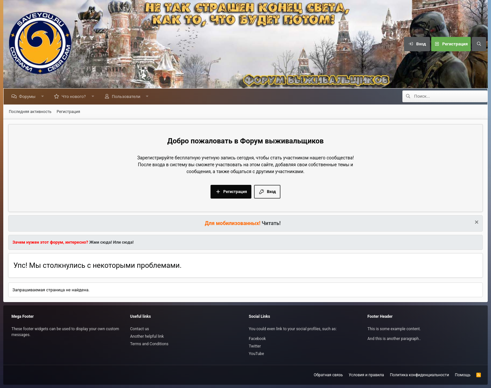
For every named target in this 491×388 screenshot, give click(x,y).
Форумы (28, 96)
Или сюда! (123, 242)
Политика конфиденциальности (419, 375)
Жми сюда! (100, 242)
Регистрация (68, 111)
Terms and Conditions (149, 344)
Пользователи (127, 96)
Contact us (139, 329)
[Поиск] (479, 44)
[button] (43, 97)
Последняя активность (30, 111)
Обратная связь (328, 375)
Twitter (255, 346)
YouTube (256, 353)
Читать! (271, 223)
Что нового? (75, 96)
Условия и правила (366, 375)
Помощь (463, 375)
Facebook (257, 338)
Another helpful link (147, 336)
